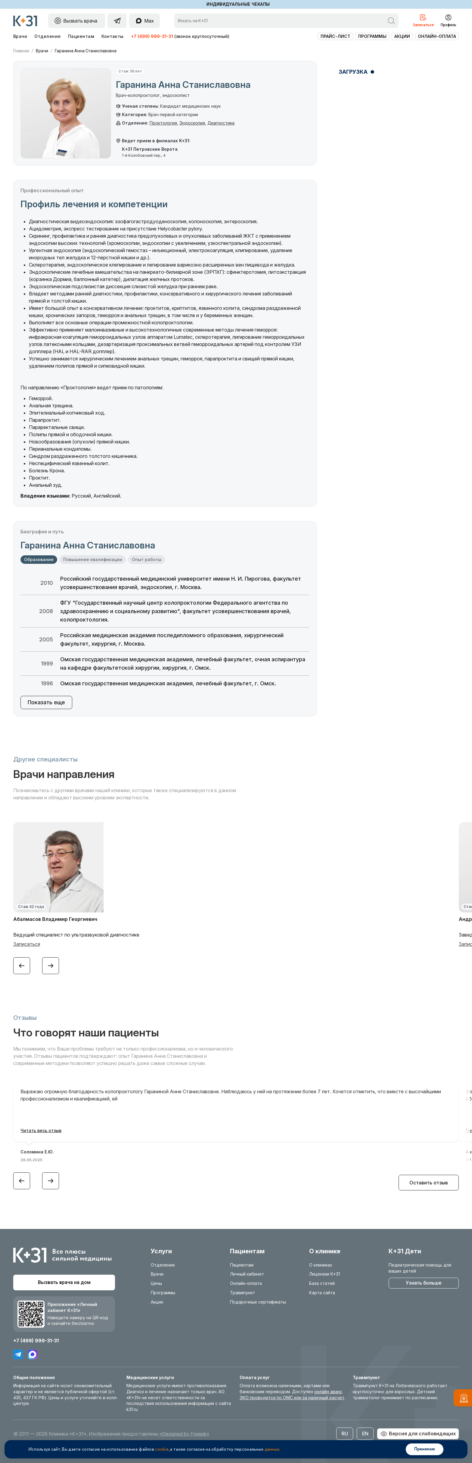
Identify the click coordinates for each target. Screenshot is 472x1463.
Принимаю (424, 1449)
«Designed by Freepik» (184, 1434)
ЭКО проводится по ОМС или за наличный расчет (292, 1397)
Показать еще (46, 702)
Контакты (112, 36)
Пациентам (81, 36)
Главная (21, 50)
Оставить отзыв (428, 1183)
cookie (162, 1449)
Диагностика (220, 122)
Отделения (47, 36)
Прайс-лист (335, 36)
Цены (156, 1283)
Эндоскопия (192, 122)
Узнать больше (423, 1283)
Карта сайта (322, 1292)
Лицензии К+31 (324, 1273)
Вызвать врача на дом (64, 1282)
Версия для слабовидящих (418, 1433)
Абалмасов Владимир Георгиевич (55, 919)
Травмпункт (242, 1292)
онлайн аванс (328, 1391)
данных (272, 1449)
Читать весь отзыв (40, 1130)
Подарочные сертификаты (258, 1301)
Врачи (20, 36)
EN (365, 1434)
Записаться (26, 944)
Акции (402, 36)
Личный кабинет (247, 1273)
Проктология (163, 122)
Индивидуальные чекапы (238, 4)
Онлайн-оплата (437, 36)
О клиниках (320, 1264)
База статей (322, 1283)
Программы (372, 36)
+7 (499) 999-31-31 (152, 36)
